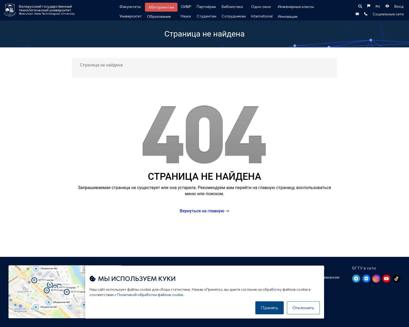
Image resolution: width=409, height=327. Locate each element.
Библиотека (232, 6)
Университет (130, 16)
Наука (186, 16)
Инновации (288, 16)
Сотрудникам (234, 16)
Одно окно (261, 6)
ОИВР (186, 6)
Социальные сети (388, 16)
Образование (159, 16)
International (262, 16)
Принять (269, 307)
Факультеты (130, 6)
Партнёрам (206, 6)
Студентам (206, 16)
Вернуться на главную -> (204, 213)
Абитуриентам (161, 7)
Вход (399, 7)
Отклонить (303, 307)
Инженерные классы (296, 6)
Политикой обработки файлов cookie (150, 294)
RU (378, 7)
